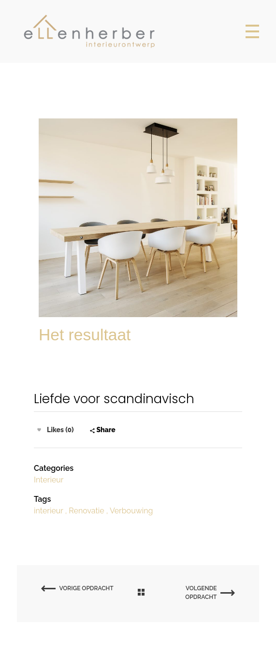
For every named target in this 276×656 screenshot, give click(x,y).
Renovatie (86, 510)
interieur (48, 510)
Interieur (48, 479)
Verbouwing (131, 510)
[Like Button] (39, 430)
